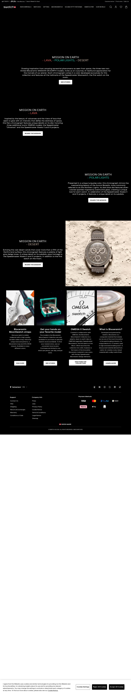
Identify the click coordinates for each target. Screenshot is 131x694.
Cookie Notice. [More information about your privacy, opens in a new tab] (53, 690)
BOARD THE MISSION (33, 133)
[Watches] (37, 7)
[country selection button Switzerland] (15, 387)
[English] (126, 1)
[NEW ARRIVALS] (25, 7)
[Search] (111, 7)
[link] (13, 1)
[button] (121, 7)
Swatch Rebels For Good (33, 1)
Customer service (109, 1)
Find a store (119, 1)
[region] (65, 687)
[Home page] (10, 7)
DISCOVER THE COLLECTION (80, 362)
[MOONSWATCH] (57, 7)
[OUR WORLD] (100, 7)
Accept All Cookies (117, 687)
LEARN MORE (111, 363)
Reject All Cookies (99, 687)
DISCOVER (20, 363)
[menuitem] (25, 7)
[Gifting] (46, 7)
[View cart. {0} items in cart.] (126, 7)
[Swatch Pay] (89, 7)
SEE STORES (50, 363)
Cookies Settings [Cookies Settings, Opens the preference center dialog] (83, 687)
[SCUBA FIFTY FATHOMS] (73, 7)
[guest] (116, 7)
